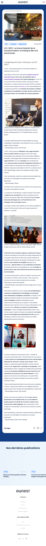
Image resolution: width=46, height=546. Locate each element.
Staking (6, 471)
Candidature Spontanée (23, 525)
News (23, 505)
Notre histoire (23, 508)
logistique (13, 44)
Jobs (23, 522)
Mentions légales (23, 511)
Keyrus (33, 471)
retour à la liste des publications (13, 11)
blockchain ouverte (24, 86)
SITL (6, 44)
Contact (23, 528)
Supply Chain (22, 44)
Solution (23, 502)
